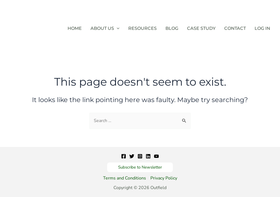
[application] (116, 28)
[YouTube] (156, 156)
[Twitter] (131, 156)
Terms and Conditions (124, 178)
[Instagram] (140, 156)
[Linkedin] (148, 156)
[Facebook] (123, 156)
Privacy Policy (163, 178)
